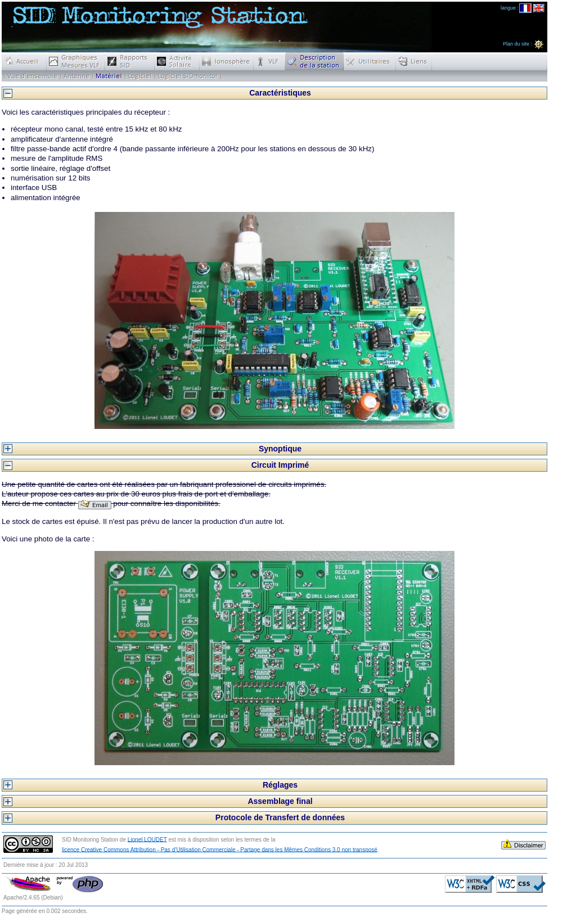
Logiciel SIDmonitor (188, 76)
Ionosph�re (227, 61)
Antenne (76, 76)
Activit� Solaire (177, 61)
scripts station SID (140, 76)
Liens (414, 61)
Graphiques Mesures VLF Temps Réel (76, 61)
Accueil (24, 61)
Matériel (109, 76)
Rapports (130, 61)
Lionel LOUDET (147, 839)
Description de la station (314, 61)
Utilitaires (370, 61)
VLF (269, 61)
